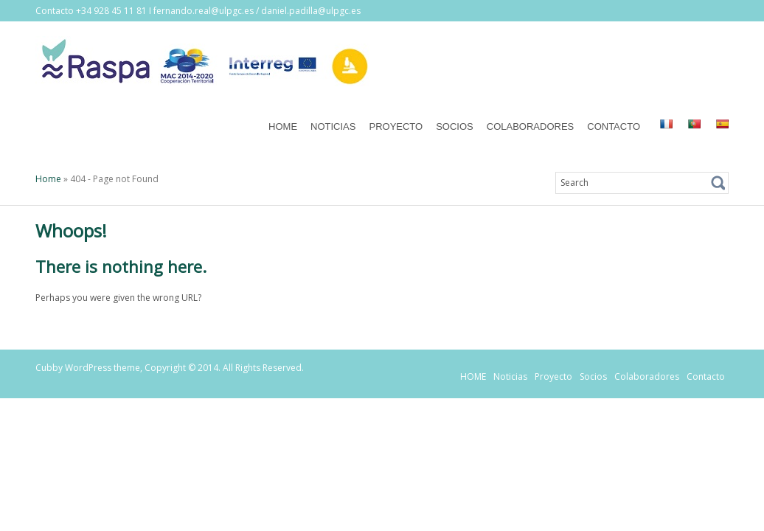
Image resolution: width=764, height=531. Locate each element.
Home (48, 179)
